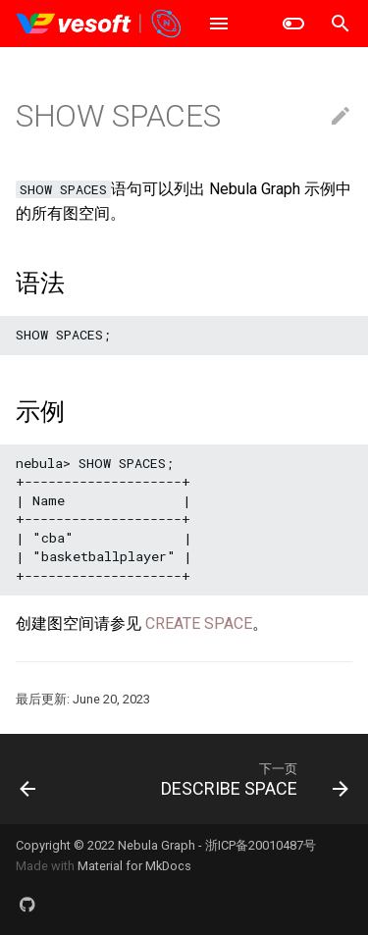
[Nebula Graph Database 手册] (99, 23)
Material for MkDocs (134, 865)
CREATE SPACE (198, 623)
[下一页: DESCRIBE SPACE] (252, 779)
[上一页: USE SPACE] (28, 779)
